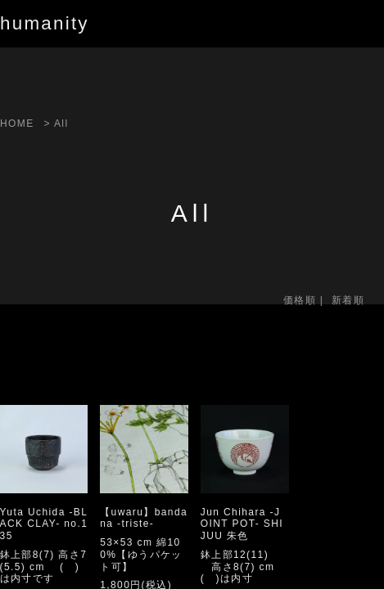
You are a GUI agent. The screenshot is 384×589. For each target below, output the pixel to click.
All (61, 123)
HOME (17, 123)
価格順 (299, 300)
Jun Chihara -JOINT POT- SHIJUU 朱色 (242, 524)
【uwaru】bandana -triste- (143, 518)
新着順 (348, 300)
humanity (44, 23)
